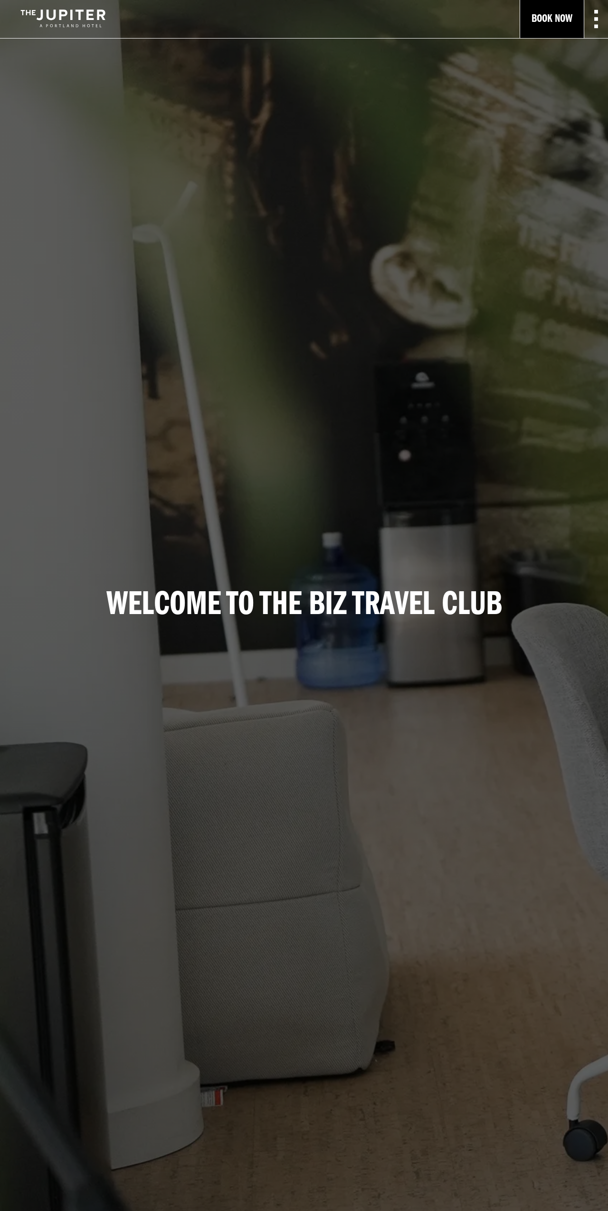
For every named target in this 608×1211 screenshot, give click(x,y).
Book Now (552, 19)
